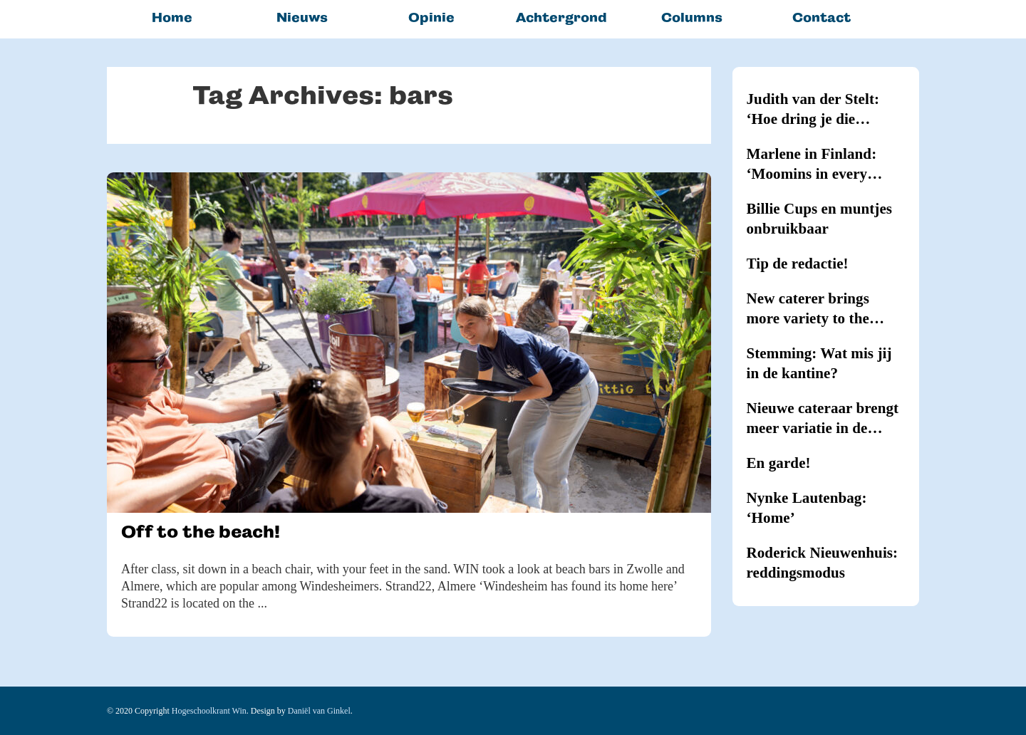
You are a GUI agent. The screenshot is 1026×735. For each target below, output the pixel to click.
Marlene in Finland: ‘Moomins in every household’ (812, 164)
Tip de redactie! (798, 263)
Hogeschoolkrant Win (209, 711)
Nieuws (302, 17)
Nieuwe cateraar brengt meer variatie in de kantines (823, 419)
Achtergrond (561, 17)
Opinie (431, 17)
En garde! (779, 462)
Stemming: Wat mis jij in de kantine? (819, 363)
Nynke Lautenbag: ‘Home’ (807, 507)
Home (172, 17)
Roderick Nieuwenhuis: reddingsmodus (822, 562)
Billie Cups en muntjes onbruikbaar (820, 218)
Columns (691, 17)
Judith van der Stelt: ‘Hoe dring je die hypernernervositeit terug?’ (813, 109)
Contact (821, 17)
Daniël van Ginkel (319, 711)
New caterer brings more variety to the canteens (808, 309)
